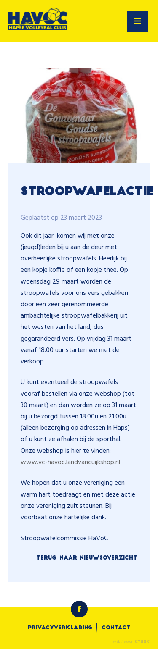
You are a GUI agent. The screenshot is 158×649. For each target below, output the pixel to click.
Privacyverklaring (60, 628)
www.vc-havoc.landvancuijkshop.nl (70, 462)
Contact (116, 628)
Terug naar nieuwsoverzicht (86, 558)
